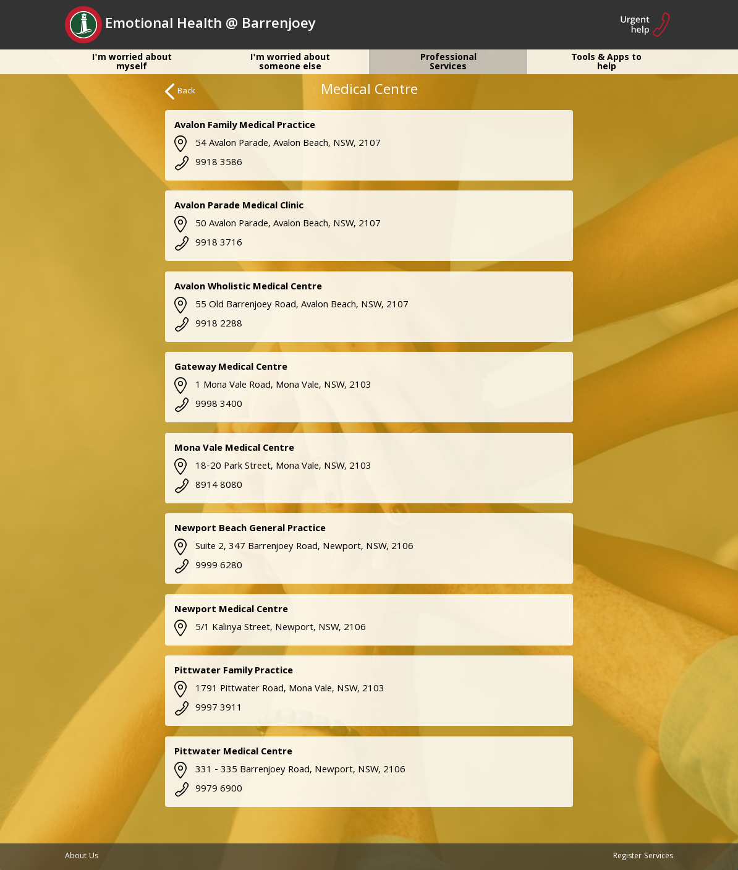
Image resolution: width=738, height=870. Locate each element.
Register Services (643, 856)
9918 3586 (208, 163)
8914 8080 (208, 486)
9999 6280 (208, 566)
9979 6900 (208, 790)
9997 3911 (208, 709)
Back (180, 91)
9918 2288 (208, 325)
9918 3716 (208, 244)
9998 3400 (208, 405)
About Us (81, 856)
